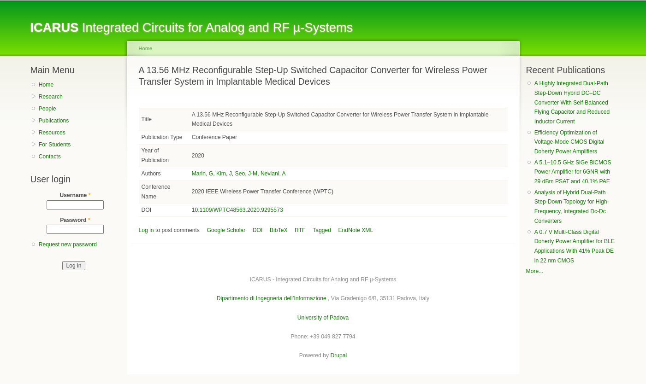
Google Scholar (226, 230)
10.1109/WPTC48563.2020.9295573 (237, 210)
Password (75, 220)
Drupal (338, 355)
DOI (258, 230)
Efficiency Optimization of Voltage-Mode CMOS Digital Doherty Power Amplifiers (569, 142)
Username (75, 195)
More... (535, 271)
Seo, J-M (246, 173)
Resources (52, 132)
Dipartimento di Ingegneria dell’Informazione (271, 298)
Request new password (68, 244)
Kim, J (224, 173)
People (47, 108)
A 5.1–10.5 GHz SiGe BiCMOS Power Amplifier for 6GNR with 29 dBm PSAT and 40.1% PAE (572, 172)
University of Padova (323, 317)
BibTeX (279, 230)
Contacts (50, 156)
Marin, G (202, 173)
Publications (54, 120)
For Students (55, 144)
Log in (146, 230)
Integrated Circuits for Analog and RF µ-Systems (191, 27)
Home (46, 84)
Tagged (322, 230)
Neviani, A (273, 173)
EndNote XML (355, 230)
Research (51, 96)
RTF (300, 230)
